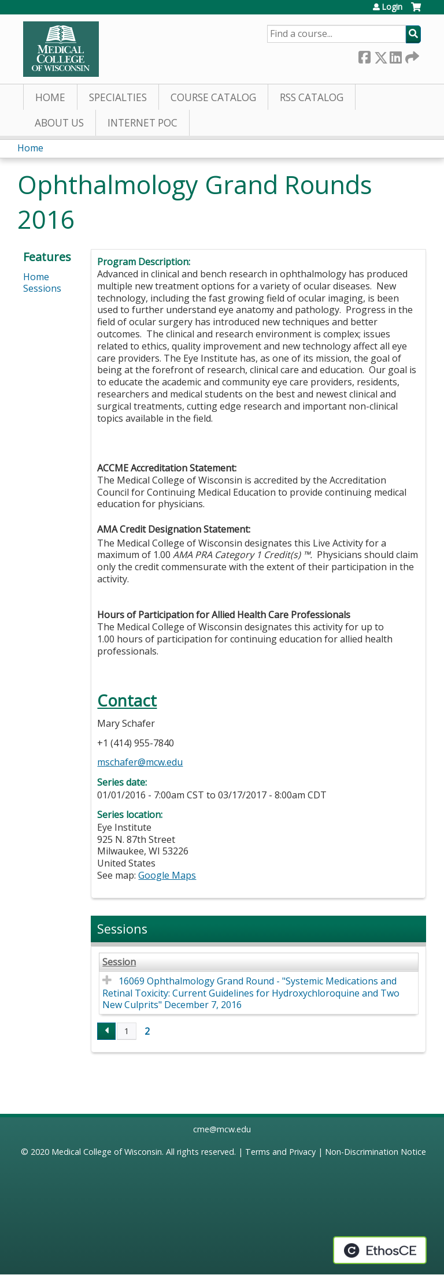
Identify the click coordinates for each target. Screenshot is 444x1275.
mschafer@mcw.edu (140, 762)
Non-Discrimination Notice (375, 1151)
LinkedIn (395, 55)
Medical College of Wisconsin (106, 1151)
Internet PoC (142, 122)
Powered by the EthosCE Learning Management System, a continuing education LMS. (380, 1250)
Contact (127, 700)
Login (392, 7)
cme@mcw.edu (222, 1129)
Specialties (118, 97)
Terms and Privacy (280, 1151)
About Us (59, 122)
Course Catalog (213, 97)
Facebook (364, 55)
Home (50, 97)
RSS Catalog (311, 97)
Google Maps (167, 875)
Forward (411, 55)
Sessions (42, 288)
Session (119, 962)
